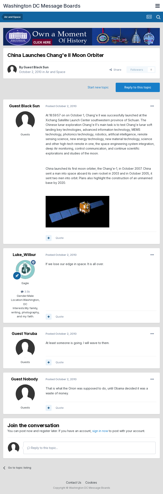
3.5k (25, 291)
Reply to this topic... (42, 448)
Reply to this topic (137, 87)
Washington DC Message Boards (41, 6)
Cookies (91, 482)
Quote (60, 237)
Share (115, 69)
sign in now (100, 431)
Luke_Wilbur (24, 254)
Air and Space (55, 72)
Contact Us (73, 482)
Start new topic (98, 87)
